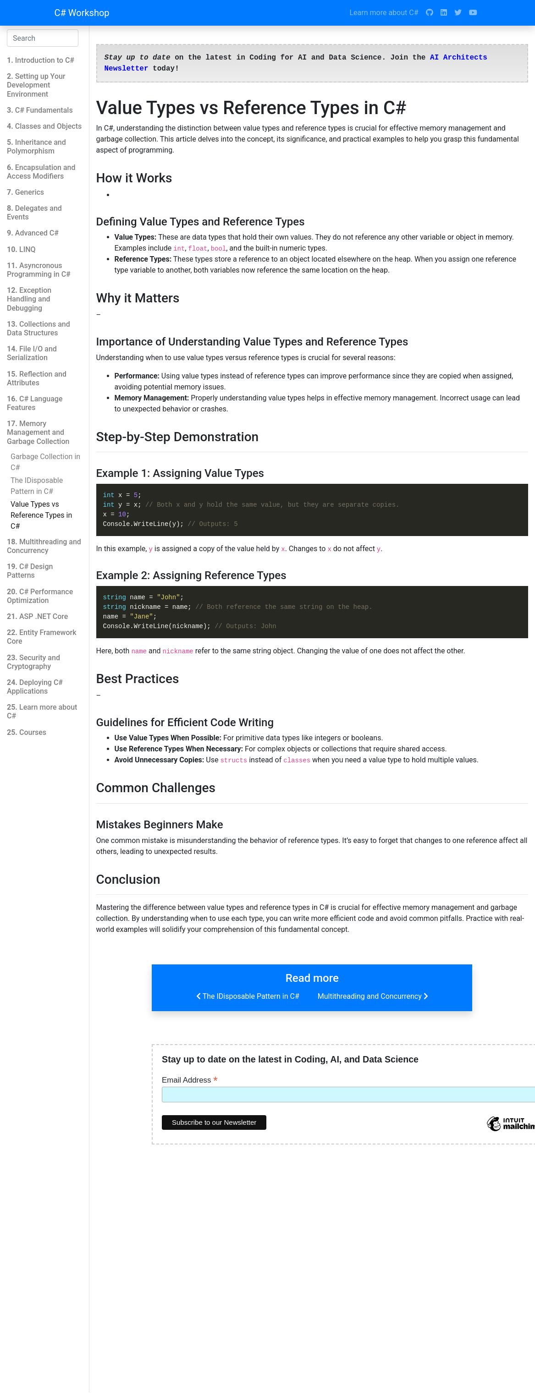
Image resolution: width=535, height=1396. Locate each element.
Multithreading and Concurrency (374, 996)
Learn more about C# (383, 12)
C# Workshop (82, 12)
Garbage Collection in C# (45, 462)
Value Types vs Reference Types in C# (41, 515)
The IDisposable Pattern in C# (37, 486)
